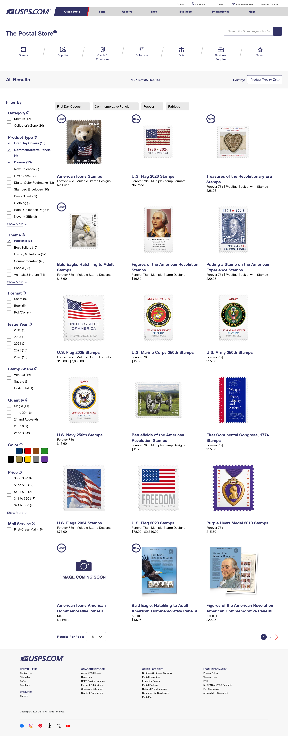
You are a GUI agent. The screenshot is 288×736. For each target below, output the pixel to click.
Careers (24, 696)
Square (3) (21, 381)
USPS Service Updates (93, 681)
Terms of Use (210, 677)
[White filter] (11, 451)
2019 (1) (19, 330)
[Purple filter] (44, 459)
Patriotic (174, 106)
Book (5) (20, 305)
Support (220, 4)
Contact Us (26, 673)
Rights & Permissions (92, 693)
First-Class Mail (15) (28, 529)
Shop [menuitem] (154, 11)
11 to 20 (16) (23, 412)
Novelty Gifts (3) (25, 216)
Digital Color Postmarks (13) (34, 182)
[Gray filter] (36, 459)
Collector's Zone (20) (29, 125)
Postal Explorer (150, 685)
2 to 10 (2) (21, 426)
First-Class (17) (25, 176)
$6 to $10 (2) (23, 491)
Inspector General (151, 681)
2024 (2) (19, 343)
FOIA (205, 681)
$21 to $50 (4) (23, 505)
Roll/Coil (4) (22, 312)
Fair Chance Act (211, 689)
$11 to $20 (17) (24, 498)
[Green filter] (44, 451)
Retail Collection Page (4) (32, 209)
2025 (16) (20, 350)
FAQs (23, 681)
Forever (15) (23, 162)
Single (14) (21, 406)
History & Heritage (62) (30, 254)
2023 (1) (19, 336)
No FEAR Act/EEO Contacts (217, 685)
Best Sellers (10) (25, 247)
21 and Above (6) (26, 419)
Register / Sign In (269, 4)
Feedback (25, 685)
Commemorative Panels (112, 106)
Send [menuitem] (102, 11)
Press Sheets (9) (25, 196)
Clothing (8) (22, 203)
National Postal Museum (154, 689)
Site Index (25, 677)
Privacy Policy (210, 673)
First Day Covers (69, 106)
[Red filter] (27, 451)
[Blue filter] (19, 451)
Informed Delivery (244, 4)
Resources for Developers (155, 693)
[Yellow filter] (27, 459)
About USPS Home (91, 673)
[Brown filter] (36, 451)
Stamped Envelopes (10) (31, 189)
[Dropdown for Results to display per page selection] (96, 636)
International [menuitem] (220, 11)
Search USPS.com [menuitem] (271, 11)
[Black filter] (11, 459)
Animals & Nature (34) (29, 274)
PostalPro (147, 697)
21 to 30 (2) (22, 433)
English (176, 4)
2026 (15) (20, 357)
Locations (200, 4)
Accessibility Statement (215, 693)
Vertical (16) (22, 374)
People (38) (22, 268)
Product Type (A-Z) (263, 79)
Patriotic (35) (23, 240)
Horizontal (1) (23, 388)
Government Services (92, 689)
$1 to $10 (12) (23, 485)
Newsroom (87, 677)
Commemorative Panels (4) (32, 152)
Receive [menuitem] (127, 11)
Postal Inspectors (151, 677)
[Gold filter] (19, 459)
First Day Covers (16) (29, 143)
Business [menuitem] (185, 11)
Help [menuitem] (252, 11)
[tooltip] (27, 112)
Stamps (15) (22, 118)
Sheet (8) (20, 299)
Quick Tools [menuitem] (72, 11)
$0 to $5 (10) (23, 478)
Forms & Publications (92, 685)
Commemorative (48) (29, 261)
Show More (15, 224)
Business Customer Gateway (157, 673)
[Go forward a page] (276, 637)
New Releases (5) (26, 169)
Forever (149, 106)
